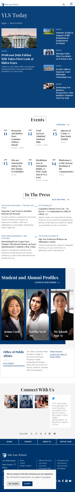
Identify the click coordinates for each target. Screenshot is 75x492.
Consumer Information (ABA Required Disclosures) (46, 468)
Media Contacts (25, 466)
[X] (31, 433)
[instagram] (36, 433)
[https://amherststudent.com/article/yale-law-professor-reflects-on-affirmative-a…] (56, 244)
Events (22, 463)
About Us (47, 442)
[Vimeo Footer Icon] (66, 481)
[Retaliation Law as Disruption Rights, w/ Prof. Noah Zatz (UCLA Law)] (37, 170)
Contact (28, 442)
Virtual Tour (65, 442)
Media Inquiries (56, 351)
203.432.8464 (8, 363)
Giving (9, 442)
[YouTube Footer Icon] (70, 481)
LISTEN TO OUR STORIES (45, 282)
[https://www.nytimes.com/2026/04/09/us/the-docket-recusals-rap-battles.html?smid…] (19, 217)
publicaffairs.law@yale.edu (14, 366)
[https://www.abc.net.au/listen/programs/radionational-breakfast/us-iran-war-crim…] (19, 247)
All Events (61, 125)
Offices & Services (45, 460)
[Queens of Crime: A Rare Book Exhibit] (62, 139)
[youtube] (54, 433)
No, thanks (13, 484)
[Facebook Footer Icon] (63, 481)
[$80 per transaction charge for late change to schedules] (12, 170)
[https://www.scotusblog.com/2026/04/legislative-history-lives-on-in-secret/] (56, 216)
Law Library (43, 463)
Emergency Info (63, 460)
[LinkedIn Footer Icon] (59, 481)
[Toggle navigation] (71, 4)
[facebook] (45, 433)
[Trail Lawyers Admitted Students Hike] (37, 139)
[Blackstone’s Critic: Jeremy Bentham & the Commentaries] (62, 170)
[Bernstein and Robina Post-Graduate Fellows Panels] (12, 139)
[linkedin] (41, 433)
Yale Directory (62, 463)
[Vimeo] (50, 433)
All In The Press (59, 199)
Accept (27, 484)
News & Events (16, 23)
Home (4, 23)
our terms (47, 477)
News (22, 460)
